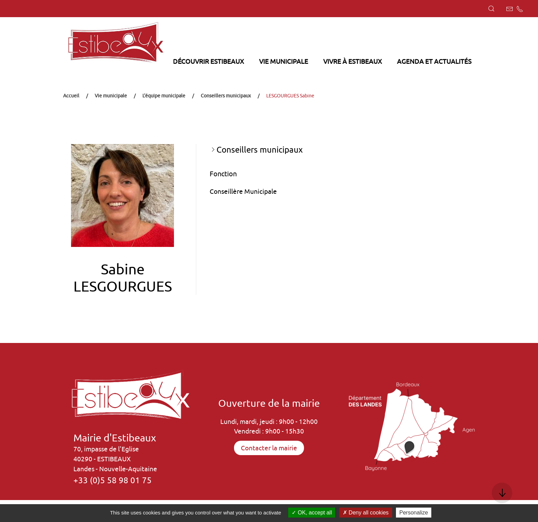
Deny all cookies (366, 512)
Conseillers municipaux (226, 95)
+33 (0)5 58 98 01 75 (112, 480)
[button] (491, 8)
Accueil (71, 95)
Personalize (413, 512)
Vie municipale (111, 95)
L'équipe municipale (163, 95)
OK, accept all (312, 512)
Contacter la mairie (269, 448)
